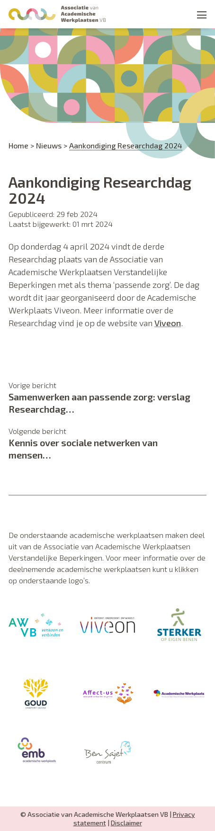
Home (18, 145)
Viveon (167, 323)
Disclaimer (126, 823)
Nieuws (49, 145)
